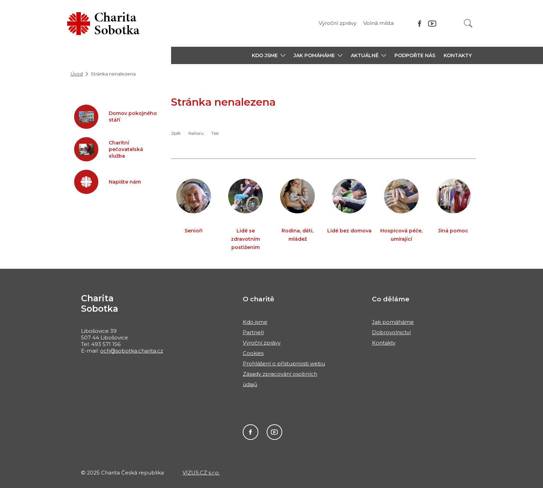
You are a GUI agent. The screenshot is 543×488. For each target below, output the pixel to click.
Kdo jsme (255, 322)
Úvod (77, 74)
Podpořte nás (414, 55)
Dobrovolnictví (391, 332)
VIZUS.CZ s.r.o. (201, 472)
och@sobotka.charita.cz (131, 350)
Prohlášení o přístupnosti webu (284, 363)
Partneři (253, 332)
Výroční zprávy (337, 23)
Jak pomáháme (393, 322)
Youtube (274, 432)
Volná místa (378, 23)
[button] (269, 55)
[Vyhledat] (468, 23)
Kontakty (458, 55)
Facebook (250, 432)
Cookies (253, 353)
